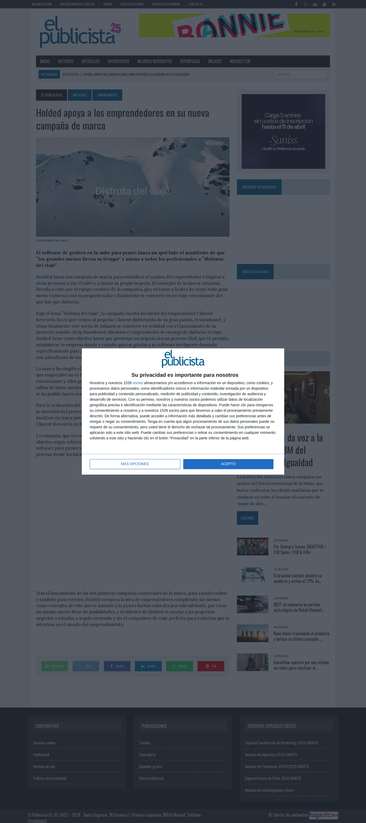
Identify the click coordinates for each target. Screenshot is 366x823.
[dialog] (183, 411)
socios (138, 383)
